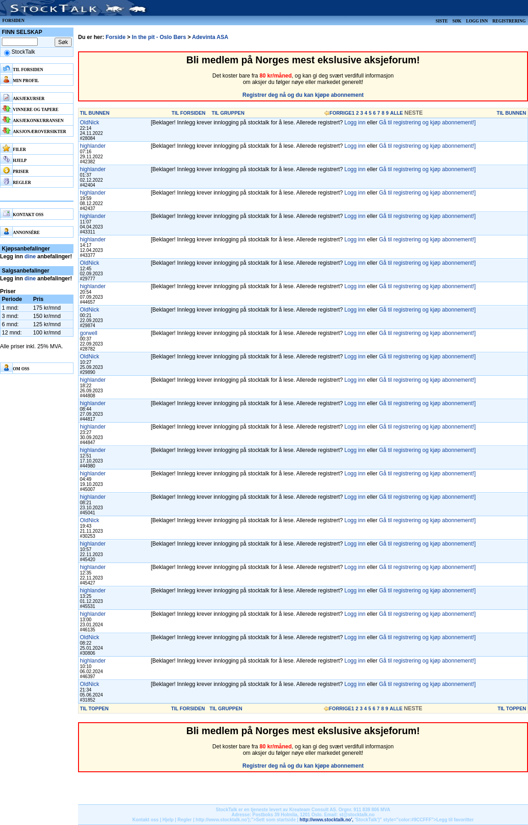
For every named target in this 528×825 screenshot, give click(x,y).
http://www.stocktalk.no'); (223, 819)
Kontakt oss (145, 819)
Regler (185, 819)
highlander (93, 146)
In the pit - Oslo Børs (159, 37)
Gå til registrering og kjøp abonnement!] (427, 122)
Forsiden (13, 20)
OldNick (89, 122)
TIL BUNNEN (94, 113)
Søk (456, 21)
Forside (115, 37)
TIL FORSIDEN (189, 113)
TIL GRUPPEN (228, 113)
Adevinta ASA (210, 37)
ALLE (396, 113)
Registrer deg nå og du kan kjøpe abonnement (303, 95)
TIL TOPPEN (94, 708)
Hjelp (168, 819)
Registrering (509, 21)
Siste (442, 21)
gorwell (88, 333)
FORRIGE (341, 113)
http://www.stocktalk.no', (327, 819)
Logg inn (477, 21)
